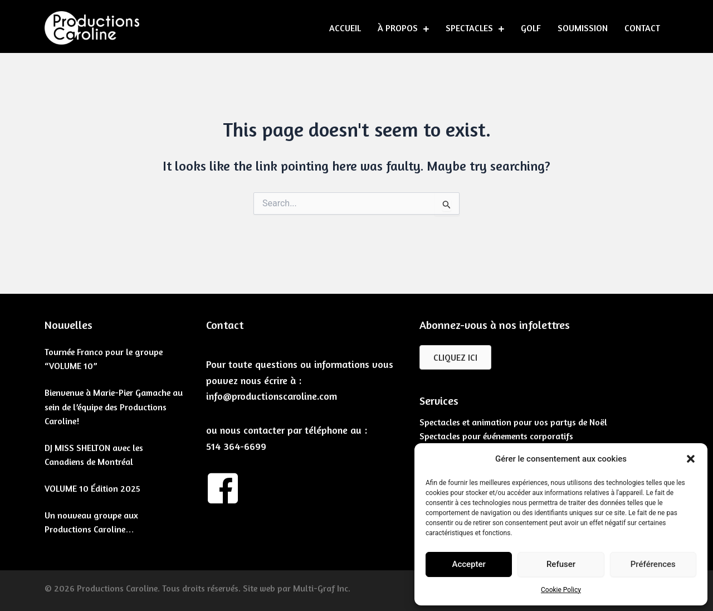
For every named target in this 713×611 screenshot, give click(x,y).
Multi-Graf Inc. (321, 588)
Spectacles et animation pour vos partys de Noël (513, 422)
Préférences (653, 564)
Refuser (560, 564)
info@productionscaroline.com (271, 396)
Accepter (468, 564)
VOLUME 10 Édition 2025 (92, 488)
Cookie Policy (561, 590)
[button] (690, 458)
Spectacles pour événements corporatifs (496, 436)
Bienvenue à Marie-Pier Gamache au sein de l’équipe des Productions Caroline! (114, 406)
